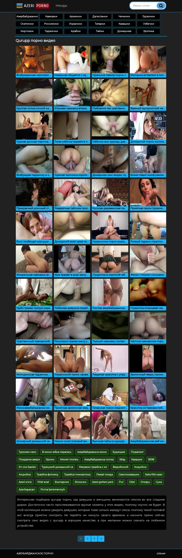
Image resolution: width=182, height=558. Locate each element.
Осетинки (27, 23)
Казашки (124, 23)
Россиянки (51, 23)
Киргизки (27, 31)
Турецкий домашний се (57, 467)
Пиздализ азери (29, 459)
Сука (159, 482)
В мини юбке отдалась (56, 452)
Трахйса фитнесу (47, 474)
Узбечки (148, 23)
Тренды (61, 5)
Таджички (51, 31)
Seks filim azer (154, 474)
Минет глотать (69, 459)
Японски (80, 482)
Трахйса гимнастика (77, 474)
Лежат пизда (104, 474)
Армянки (76, 16)
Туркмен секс (27, 452)
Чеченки (124, 16)
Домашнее (124, 31)
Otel (132, 482)
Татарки (100, 23)
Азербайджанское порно (35, 553)
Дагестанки (100, 16)
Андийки (140, 467)
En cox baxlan (27, 467)
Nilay (122, 459)
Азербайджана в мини (92, 452)
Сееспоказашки (129, 474)
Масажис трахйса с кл (93, 467)
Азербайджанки (27, 16)
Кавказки (51, 16)
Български (62, 482)
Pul (121, 482)
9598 (151, 459)
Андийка (25, 474)
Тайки (100, 31)
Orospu (145, 482)
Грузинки (148, 16)
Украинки (75, 23)
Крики (50, 459)
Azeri (32, 6)
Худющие (118, 452)
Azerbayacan (27, 489)
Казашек (136, 459)
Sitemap (161, 553)
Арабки (76, 31)
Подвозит (137, 452)
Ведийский (120, 467)
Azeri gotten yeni (102, 482)
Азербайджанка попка (99, 459)
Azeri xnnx (25, 482)
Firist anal (43, 482)
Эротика (148, 31)
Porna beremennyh (53, 489)
